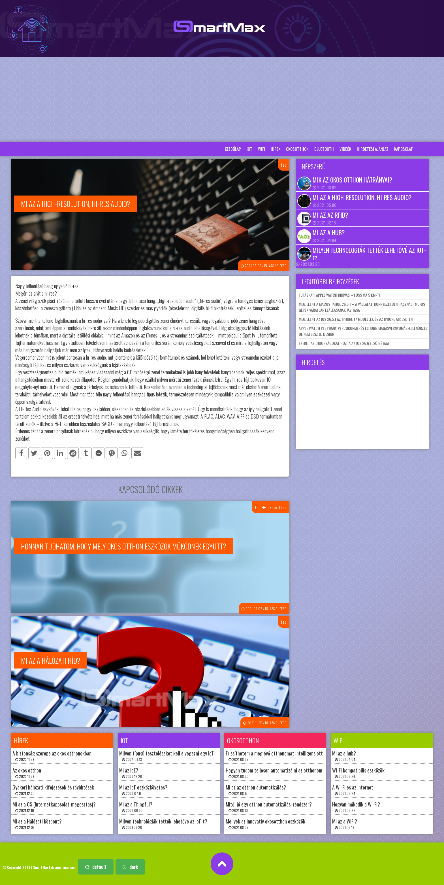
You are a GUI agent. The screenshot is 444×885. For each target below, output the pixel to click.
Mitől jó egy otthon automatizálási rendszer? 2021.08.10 (269, 807)
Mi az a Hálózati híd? (50, 660)
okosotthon (297, 149)
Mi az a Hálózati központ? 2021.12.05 (37, 824)
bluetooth (324, 149)
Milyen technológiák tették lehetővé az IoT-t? (369, 253)
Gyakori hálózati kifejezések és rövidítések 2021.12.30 (53, 790)
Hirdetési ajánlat (372, 149)
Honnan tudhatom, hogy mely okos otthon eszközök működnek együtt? (123, 546)
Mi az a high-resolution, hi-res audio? (362, 197)
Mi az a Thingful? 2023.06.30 (135, 807)
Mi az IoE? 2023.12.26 (130, 773)
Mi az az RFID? (330, 214)
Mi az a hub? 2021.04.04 (344, 756)
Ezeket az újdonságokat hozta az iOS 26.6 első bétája (344, 343)
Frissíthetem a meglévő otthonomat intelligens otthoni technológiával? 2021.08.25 (294, 756)
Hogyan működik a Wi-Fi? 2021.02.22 (356, 807)
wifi (261, 149)
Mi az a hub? (329, 232)
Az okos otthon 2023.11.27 (26, 773)
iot (249, 149)
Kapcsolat (403, 149)
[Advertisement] (222, 99)
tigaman (68, 867)
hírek (275, 149)
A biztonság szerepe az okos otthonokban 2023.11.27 (51, 756)
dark (130, 866)
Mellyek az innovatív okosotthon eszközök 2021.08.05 (265, 824)
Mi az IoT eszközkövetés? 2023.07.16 (143, 790)
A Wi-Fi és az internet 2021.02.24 (352, 790)
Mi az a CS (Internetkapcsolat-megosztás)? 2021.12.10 (54, 807)
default (95, 866)
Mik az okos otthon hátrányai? (352, 179)
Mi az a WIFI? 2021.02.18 (344, 824)
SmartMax (40, 867)
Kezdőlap (233, 149)
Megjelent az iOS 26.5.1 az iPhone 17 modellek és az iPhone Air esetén (356, 319)
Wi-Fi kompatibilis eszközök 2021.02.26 (358, 773)
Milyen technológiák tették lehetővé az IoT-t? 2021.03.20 (163, 824)
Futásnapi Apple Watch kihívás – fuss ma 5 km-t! (339, 295)
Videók (345, 149)
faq (284, 165)
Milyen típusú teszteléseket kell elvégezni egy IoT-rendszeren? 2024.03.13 (179, 756)
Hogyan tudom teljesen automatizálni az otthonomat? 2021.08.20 (277, 773)
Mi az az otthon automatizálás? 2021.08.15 (256, 790)
